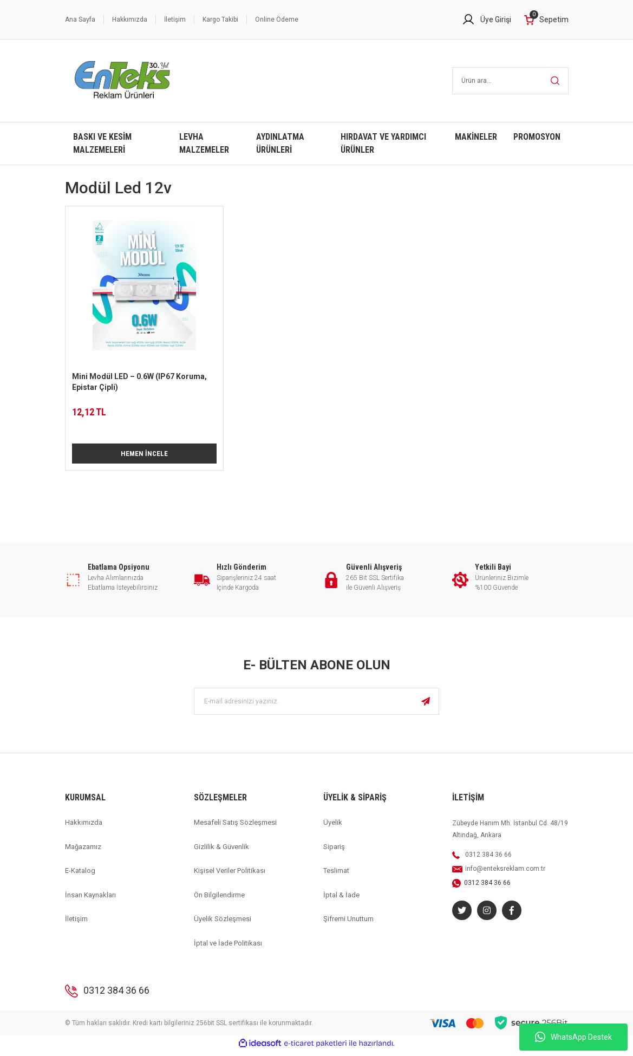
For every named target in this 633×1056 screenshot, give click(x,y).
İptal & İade (341, 900)
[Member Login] (486, 19)
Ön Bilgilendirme (219, 900)
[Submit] (425, 706)
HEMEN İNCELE (144, 456)
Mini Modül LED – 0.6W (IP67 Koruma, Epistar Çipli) (139, 382)
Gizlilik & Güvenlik (221, 852)
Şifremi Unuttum (348, 924)
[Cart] (546, 19)
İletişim (175, 19)
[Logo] (123, 80)
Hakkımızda (129, 19)
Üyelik (332, 828)
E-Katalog (80, 876)
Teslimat (336, 876)
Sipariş (334, 852)
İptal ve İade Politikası (228, 948)
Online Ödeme (276, 19)
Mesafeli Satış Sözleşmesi (235, 828)
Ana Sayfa (80, 19)
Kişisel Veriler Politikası (229, 876)
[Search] (510, 80)
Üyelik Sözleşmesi (222, 924)
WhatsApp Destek (573, 1037)
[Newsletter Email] (316, 706)
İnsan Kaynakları (90, 900)
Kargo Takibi (220, 19)
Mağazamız (83, 852)
